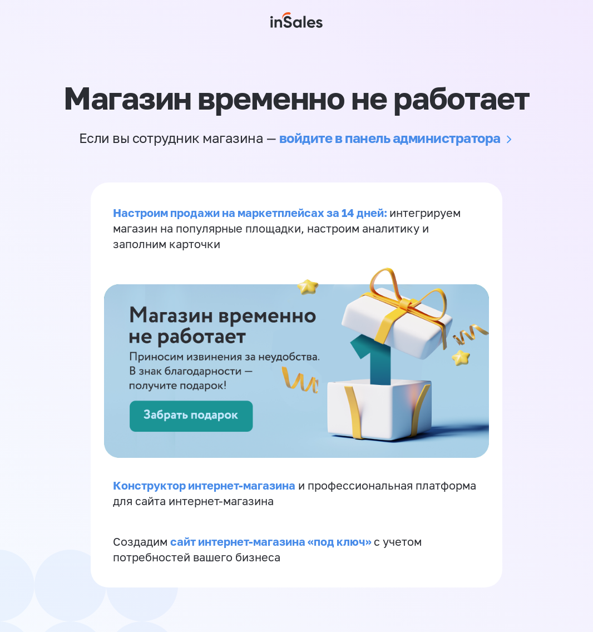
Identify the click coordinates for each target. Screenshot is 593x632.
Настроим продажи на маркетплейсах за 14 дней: (251, 212)
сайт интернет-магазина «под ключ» (272, 541)
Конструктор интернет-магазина (204, 485)
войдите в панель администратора (390, 138)
